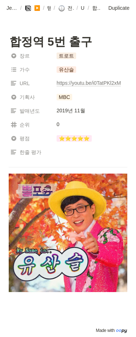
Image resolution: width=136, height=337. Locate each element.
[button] (12, 8)
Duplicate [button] (118, 8)
